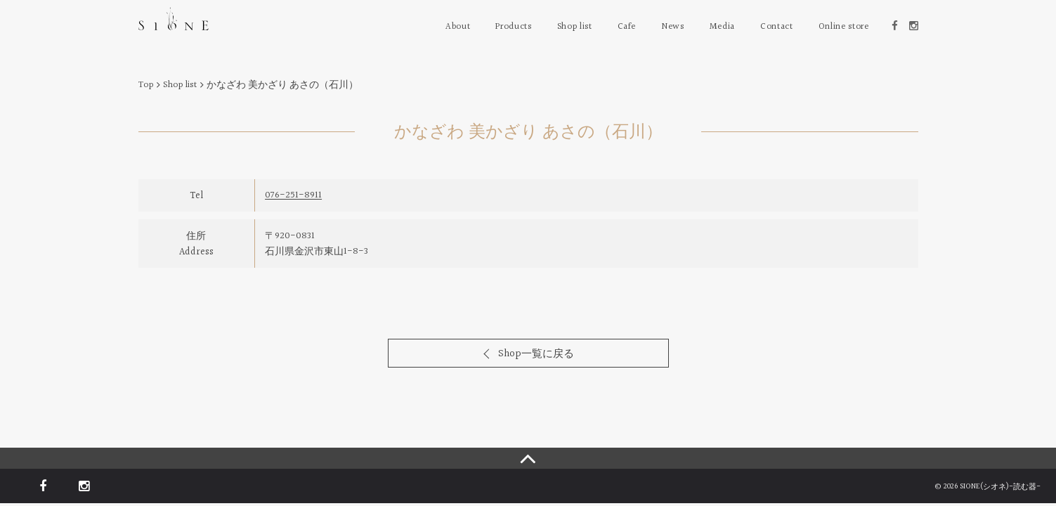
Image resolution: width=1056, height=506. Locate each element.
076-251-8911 (293, 195)
